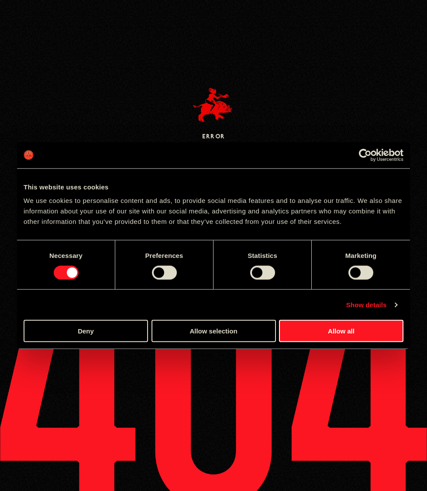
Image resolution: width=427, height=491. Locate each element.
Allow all (341, 331)
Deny (86, 331)
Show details (366, 304)
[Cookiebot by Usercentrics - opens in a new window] (365, 154)
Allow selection (213, 331)
